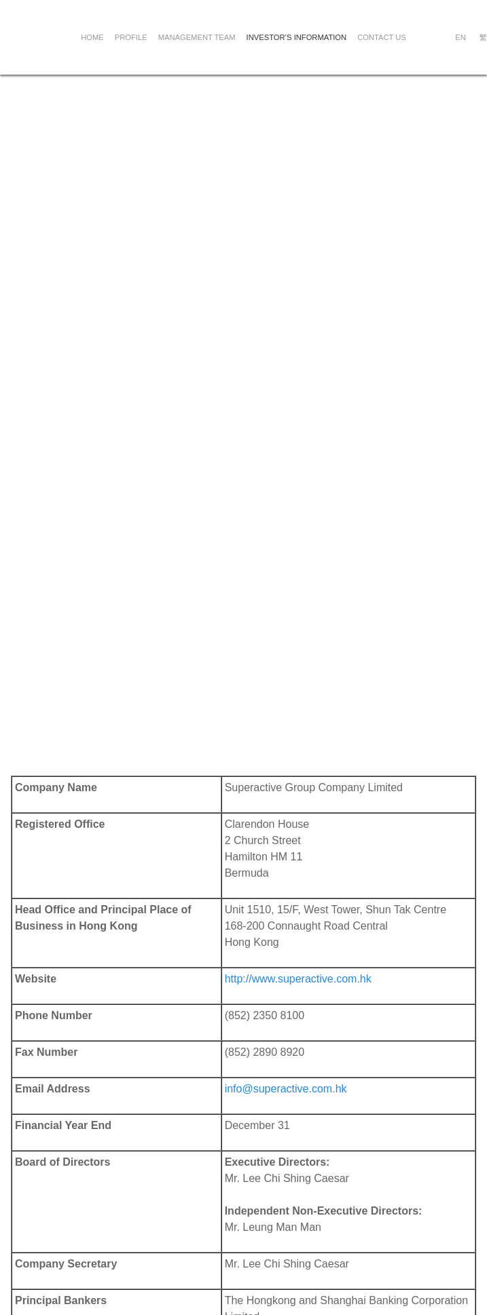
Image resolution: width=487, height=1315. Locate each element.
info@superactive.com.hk (286, 1088)
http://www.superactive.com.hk (298, 979)
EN (460, 37)
